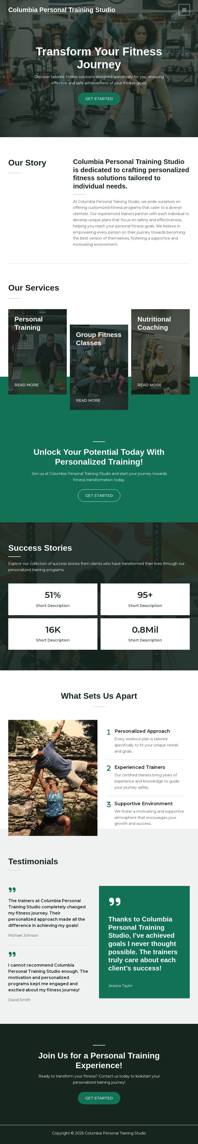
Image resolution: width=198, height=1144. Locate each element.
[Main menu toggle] (184, 9)
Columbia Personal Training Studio (61, 9)
